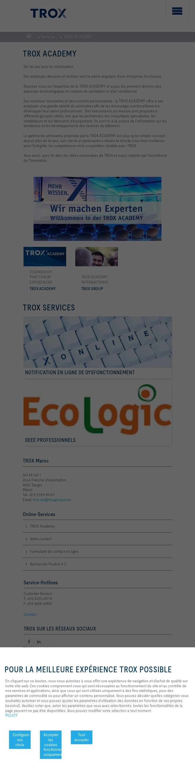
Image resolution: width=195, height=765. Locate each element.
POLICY (11, 715)
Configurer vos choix (21, 739)
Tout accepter (81, 737)
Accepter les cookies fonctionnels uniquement (53, 744)
